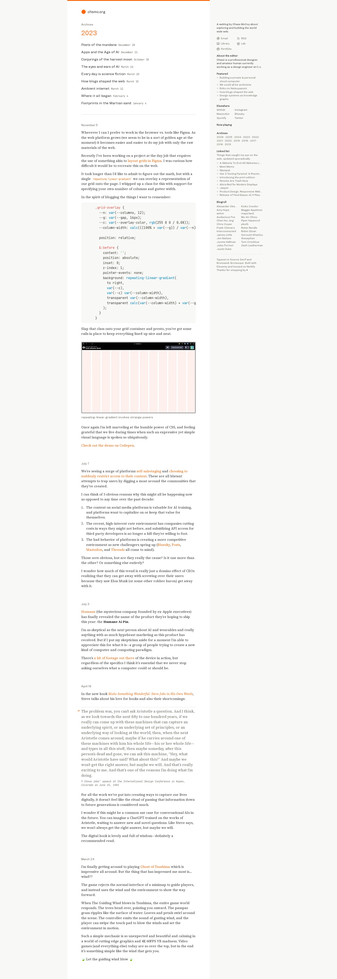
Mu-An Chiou (249, 217)
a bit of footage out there (114, 658)
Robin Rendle (249, 227)
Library (223, 43)
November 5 (89, 125)
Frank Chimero (226, 227)
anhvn (220, 213)
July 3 (85, 604)
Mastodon (94, 549)
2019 (237, 140)
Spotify (221, 117)
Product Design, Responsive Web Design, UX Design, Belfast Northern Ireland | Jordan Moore (241, 191)
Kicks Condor (249, 206)
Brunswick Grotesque (230, 262)
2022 (255, 137)
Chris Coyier (224, 224)
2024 (237, 137)
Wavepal (225, 170)
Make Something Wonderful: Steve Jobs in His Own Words (150, 694)
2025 (228, 137)
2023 (246, 137)
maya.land (247, 213)
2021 (220, 140)
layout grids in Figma (145, 161)
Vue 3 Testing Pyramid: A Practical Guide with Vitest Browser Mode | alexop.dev (241, 173)
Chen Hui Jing (225, 220)
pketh (244, 224)
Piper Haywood (250, 220)
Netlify (251, 266)
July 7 (85, 463)
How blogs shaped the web (236, 92)
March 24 (87, 859)
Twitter (239, 117)
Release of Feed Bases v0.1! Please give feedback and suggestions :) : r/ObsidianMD (241, 194)
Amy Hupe (223, 209)
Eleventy (222, 266)
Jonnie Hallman (226, 241)
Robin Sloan (248, 231)
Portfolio (224, 48)
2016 (220, 144)
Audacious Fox (226, 217)
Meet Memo (227, 166)
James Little (224, 234)
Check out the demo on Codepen (107, 445)
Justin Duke (224, 249)
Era (259, 66)
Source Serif (238, 259)
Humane (88, 611)
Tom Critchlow (250, 241)
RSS (242, 38)
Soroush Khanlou (252, 234)
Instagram (241, 109)
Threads (118, 549)
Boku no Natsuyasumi (233, 88)
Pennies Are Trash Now (234, 180)
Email (222, 38)
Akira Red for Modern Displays (238, 184)
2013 (228, 144)
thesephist (248, 238)
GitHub (221, 109)
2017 (253, 140)
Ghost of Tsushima (155, 866)
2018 (245, 140)
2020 (228, 140)
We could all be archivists (235, 84)
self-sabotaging (148, 471)
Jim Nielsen (224, 238)
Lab (241, 43)
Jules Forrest (225, 245)
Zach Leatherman (252, 245)
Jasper (224, 187)
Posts (176, 544)
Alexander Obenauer (227, 206)
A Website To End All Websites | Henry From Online (241, 163)
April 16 (86, 686)
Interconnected (226, 231)
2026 (220, 137)
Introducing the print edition (237, 177)
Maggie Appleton (251, 209)
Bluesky (164, 544)
